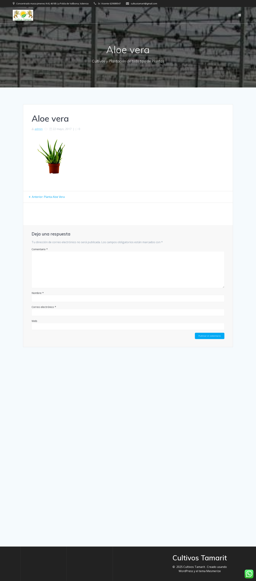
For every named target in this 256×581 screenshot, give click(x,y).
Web (34, 320)
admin (39, 129)
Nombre (38, 292)
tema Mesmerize (210, 571)
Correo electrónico (44, 306)
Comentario (40, 249)
